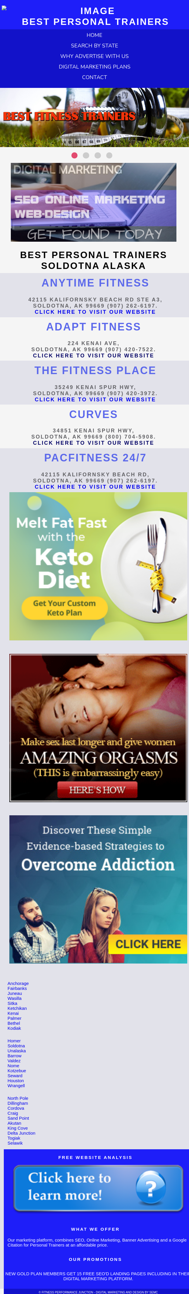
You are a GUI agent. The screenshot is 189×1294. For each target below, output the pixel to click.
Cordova (16, 1108)
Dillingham (18, 1103)
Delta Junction (21, 1133)
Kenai (13, 1013)
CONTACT (94, 77)
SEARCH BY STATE (94, 45)
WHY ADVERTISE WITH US (94, 56)
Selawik (15, 1142)
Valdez (14, 1060)
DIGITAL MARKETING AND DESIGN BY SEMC (127, 1292)
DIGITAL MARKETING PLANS (94, 66)
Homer (14, 1040)
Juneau (15, 993)
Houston (16, 1080)
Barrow (15, 1055)
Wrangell (16, 1085)
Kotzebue (17, 1070)
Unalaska (17, 1050)
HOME (94, 35)
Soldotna (16, 1045)
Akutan (14, 1123)
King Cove (18, 1128)
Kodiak (14, 1028)
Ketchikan (17, 1008)
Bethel (14, 1023)
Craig (13, 1113)
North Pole (18, 1098)
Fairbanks (17, 988)
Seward (15, 1075)
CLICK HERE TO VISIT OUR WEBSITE (95, 312)
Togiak (14, 1138)
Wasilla (15, 998)
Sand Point (18, 1118)
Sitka (12, 1003)
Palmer (15, 1018)
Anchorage (18, 983)
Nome (13, 1065)
